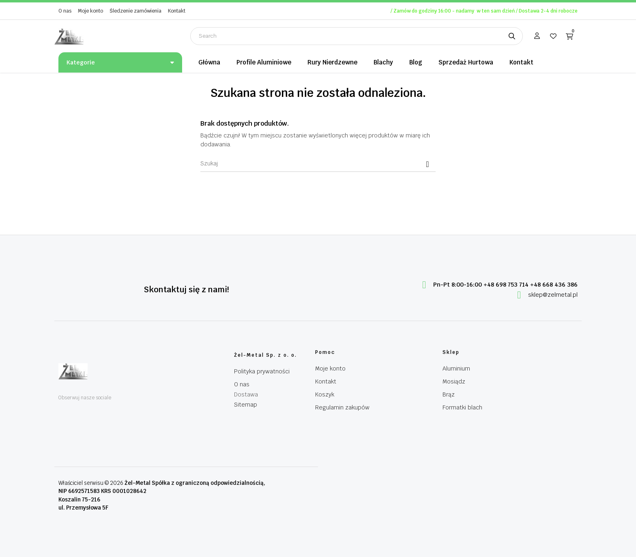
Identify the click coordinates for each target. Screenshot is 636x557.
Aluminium (456, 368)
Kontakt (176, 11)
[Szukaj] (318, 164)
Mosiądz (454, 381)
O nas (64, 11)
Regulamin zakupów (342, 407)
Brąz (449, 394)
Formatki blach (462, 407)
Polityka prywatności (262, 371)
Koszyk (324, 394)
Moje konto (90, 11)
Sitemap (245, 404)
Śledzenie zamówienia (135, 11)
